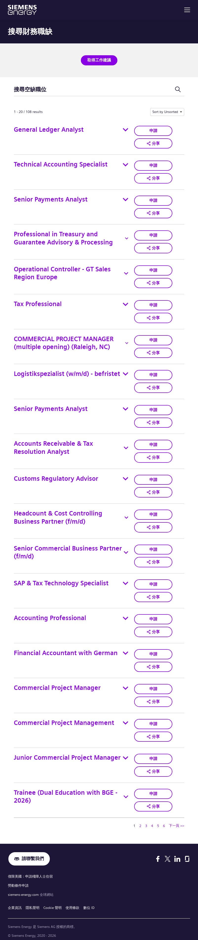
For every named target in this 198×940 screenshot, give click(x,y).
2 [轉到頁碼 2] (140, 821)
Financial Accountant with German (66, 649)
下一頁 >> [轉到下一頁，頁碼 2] (176, 821)
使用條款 (72, 902)
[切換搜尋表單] (177, 89)
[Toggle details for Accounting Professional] (125, 615)
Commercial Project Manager (57, 684)
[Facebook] (158, 854)
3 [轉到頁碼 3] (146, 821)
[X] (167, 854)
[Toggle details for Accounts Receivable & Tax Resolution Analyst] (126, 445)
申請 (153, 130)
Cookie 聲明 (52, 902)
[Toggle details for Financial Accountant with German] (125, 649)
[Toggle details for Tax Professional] (125, 303)
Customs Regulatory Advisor (56, 476)
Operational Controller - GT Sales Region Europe (62, 272)
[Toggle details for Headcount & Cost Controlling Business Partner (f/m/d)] (126, 515)
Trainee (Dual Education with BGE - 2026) (65, 792)
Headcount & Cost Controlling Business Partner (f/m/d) (58, 515)
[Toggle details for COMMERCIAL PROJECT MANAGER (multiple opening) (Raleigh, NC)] (126, 341)
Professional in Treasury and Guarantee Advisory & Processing (63, 237)
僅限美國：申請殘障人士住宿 (30, 872)
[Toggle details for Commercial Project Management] (125, 719)
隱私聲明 (32, 902)
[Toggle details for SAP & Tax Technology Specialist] (125, 580)
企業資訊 (15, 902)
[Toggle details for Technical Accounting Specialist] (125, 164)
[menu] (187, 10)
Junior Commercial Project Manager (67, 753)
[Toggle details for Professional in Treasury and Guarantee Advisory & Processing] (126, 237)
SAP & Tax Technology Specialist (61, 580)
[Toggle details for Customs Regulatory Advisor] (125, 476)
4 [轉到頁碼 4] (152, 821)
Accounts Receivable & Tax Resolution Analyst (53, 445)
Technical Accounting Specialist (61, 164)
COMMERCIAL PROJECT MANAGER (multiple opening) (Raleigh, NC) (63, 342)
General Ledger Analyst (49, 129)
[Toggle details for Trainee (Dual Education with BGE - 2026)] (126, 792)
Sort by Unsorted (165, 111)
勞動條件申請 (18, 881)
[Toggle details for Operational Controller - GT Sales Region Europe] (126, 272)
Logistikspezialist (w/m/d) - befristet (67, 372)
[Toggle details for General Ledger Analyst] (125, 129)
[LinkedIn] (177, 854)
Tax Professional (38, 303)
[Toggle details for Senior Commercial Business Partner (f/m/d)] (126, 550)
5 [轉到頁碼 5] (158, 821)
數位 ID (88, 902)
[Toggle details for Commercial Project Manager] (125, 684)
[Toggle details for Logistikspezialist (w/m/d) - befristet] (125, 372)
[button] (153, 143)
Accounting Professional (50, 615)
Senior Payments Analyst (51, 199)
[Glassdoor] (187, 854)
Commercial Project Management (64, 719)
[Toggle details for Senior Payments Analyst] (125, 199)
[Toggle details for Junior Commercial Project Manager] (125, 753)
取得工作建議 (99, 60)
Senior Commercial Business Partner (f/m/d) (68, 549)
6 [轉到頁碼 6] (164, 821)
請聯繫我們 (33, 854)
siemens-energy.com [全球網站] (24, 889)
